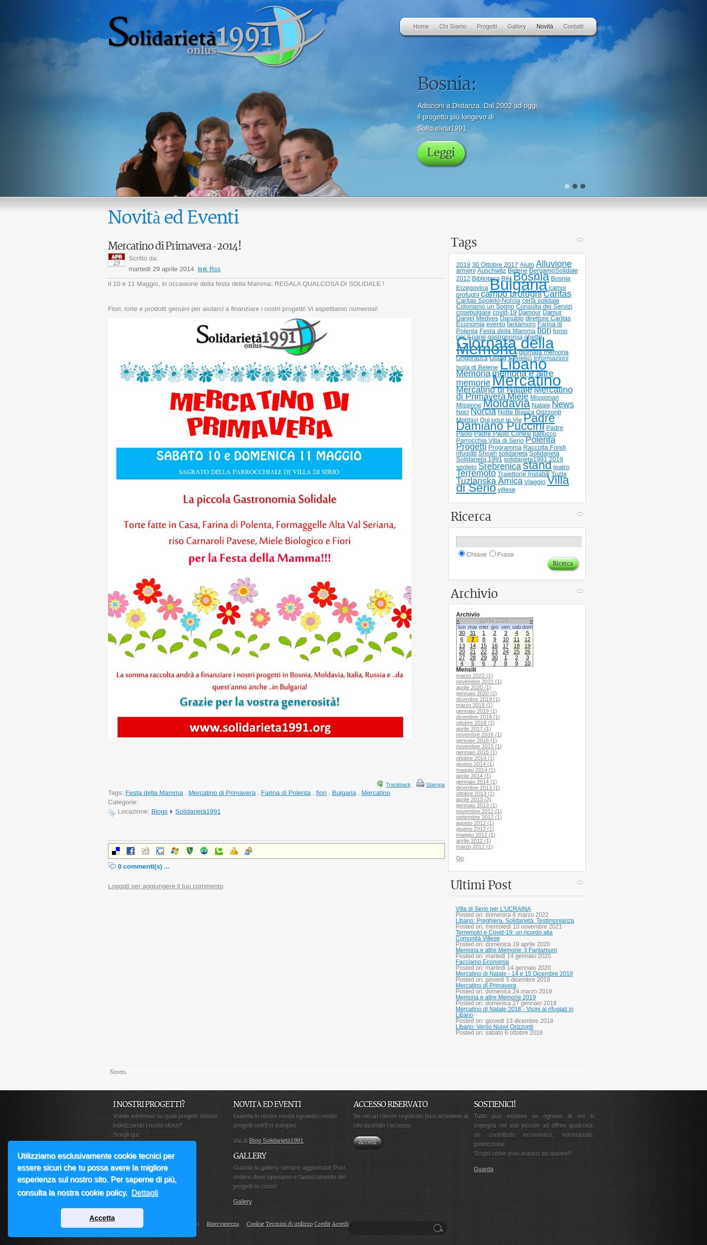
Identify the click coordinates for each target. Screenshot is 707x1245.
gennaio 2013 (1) (476, 805)
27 (462, 657)
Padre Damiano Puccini (505, 421)
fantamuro (521, 324)
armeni (466, 270)
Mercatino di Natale (494, 390)
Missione (468, 405)
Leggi (441, 153)
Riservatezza (223, 1224)
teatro (561, 467)
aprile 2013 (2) (473, 799)
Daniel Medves (477, 318)
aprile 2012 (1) (473, 841)
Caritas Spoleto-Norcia (488, 300)
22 (484, 651)
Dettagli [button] (145, 1192)
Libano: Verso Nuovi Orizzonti (494, 1026)
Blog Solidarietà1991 (276, 1140)
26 (527, 651)
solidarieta (512, 453)
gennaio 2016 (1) (476, 740)
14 (473, 646)
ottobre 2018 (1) (475, 723)
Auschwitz (491, 270)
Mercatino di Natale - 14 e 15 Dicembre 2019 (514, 973)
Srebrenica (499, 466)
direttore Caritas (548, 318)
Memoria (473, 373)
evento (495, 324)
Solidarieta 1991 (479, 459)
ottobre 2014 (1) (475, 758)
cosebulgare (473, 312)
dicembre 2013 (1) (478, 788)
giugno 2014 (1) (475, 764)
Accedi (367, 1142)
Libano (523, 364)
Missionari (544, 397)
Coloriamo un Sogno (485, 306)
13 (462, 646)
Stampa (435, 785)
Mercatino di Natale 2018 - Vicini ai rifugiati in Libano (514, 1012)
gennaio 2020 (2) (476, 693)
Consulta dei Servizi (544, 306)
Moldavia (506, 403)
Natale (541, 405)
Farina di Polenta (286, 792)
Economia (470, 324)
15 (484, 646)
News (563, 404)
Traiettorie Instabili (523, 474)
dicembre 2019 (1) (478, 699)
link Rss (209, 269)
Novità (118, 1072)
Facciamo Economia (482, 962)
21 (473, 651)
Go (460, 858)
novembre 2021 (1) (479, 681)
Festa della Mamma (154, 792)
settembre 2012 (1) (479, 817)
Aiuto (527, 264)
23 (495, 651)
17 (506, 646)
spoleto (466, 467)
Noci (462, 412)
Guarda (483, 1169)
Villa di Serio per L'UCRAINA (493, 908)
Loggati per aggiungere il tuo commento (165, 886)
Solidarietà (544, 453)
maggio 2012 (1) (475, 835)
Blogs (159, 811)
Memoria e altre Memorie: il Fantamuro (506, 950)
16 (495, 646)
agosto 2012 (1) (475, 823)
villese (507, 489)
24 (506, 651)
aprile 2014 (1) (473, 776)
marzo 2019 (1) (474, 705)
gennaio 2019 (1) (476, 711)
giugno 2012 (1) (475, 829)
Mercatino (375, 792)
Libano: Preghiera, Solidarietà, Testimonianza (515, 920)
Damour (529, 312)
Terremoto (476, 473)
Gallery (242, 1201)
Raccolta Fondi (544, 447)
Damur (552, 312)
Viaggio (534, 481)
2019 (463, 264)
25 (516, 651)
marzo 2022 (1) (474, 676)
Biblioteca (485, 278)
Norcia (483, 411)
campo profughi (511, 294)
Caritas (557, 294)
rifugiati (466, 453)
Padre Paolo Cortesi (502, 433)
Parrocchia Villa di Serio (490, 440)
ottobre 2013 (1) (475, 793)
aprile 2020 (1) (473, 687)
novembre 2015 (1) (479, 746)
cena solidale (540, 300)
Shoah (487, 453)
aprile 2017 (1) (473, 729)
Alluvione (554, 264)
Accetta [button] (102, 1218)
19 (527, 646)
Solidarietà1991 (198, 811)
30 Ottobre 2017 (495, 264)
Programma (504, 447)
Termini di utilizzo (289, 1224)
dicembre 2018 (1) (478, 717)
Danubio (511, 318)
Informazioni (551, 358)
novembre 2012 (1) (479, 811)
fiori (321, 792)
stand (537, 465)
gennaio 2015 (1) (476, 752)
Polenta (540, 440)
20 (462, 651)
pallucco (544, 433)
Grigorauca (472, 358)
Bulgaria (344, 792)
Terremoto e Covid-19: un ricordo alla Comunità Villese (504, 935)
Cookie (255, 1224)
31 (473, 633)
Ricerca (439, 1228)
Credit (322, 1224)
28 (473, 657)
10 (506, 639)
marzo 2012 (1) (474, 846)
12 (527, 639)
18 (516, 646)
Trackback (398, 785)
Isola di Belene (477, 367)
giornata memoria (544, 352)
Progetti (471, 447)
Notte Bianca (516, 412)
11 (516, 639)
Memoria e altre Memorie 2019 (496, 997)
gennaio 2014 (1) (476, 782)
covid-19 (504, 312)
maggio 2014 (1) (475, 770)
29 (484, 657)
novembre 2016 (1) (479, 734)
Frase (505, 554)
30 (462, 633)
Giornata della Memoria (505, 346)
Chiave (476, 554)
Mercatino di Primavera (222, 792)
